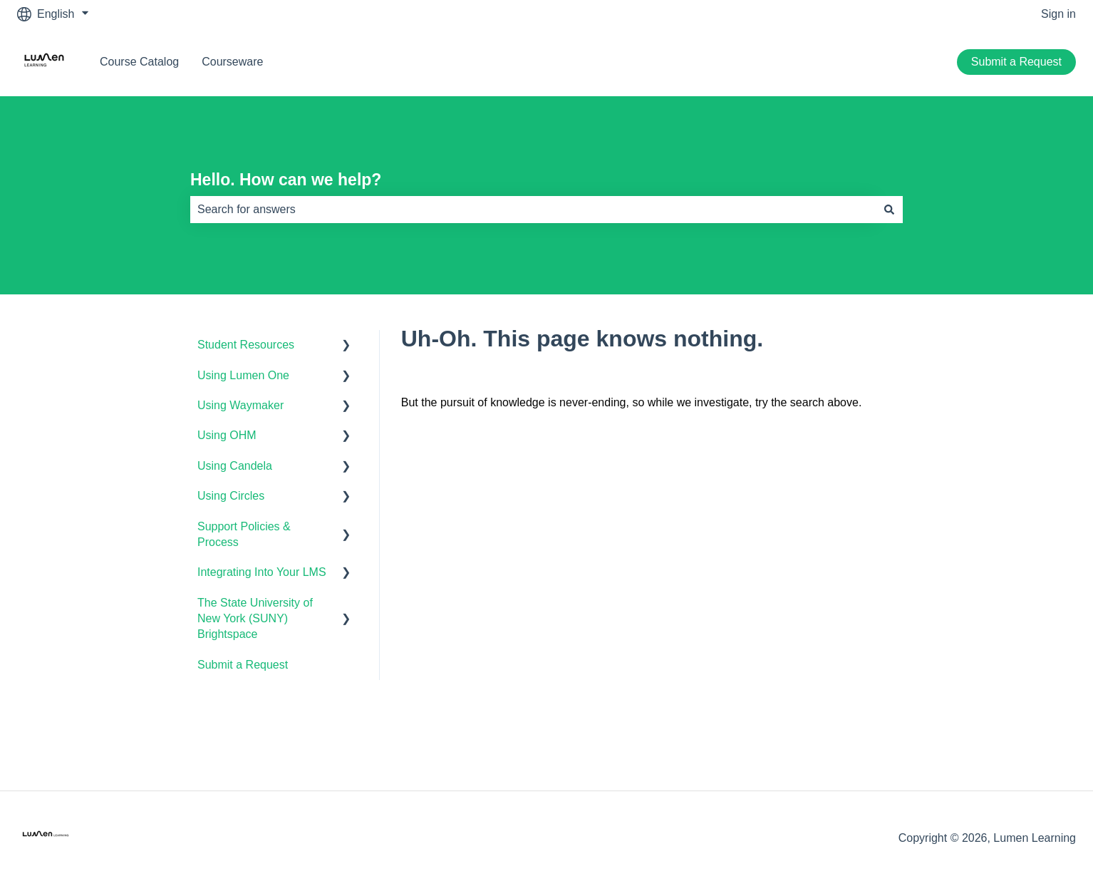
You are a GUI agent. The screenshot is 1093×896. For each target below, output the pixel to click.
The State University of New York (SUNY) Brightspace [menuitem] (255, 619)
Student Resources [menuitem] (245, 345)
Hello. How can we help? (285, 179)
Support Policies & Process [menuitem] (244, 534)
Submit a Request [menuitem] (242, 665)
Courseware (232, 62)
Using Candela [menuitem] (234, 466)
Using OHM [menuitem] (227, 435)
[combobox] (533, 209)
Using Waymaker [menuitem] (240, 405)
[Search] (889, 209)
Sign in (1058, 14)
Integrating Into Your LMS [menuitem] (261, 572)
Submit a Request (1016, 62)
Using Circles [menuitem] (230, 496)
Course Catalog (139, 62)
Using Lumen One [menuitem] (243, 375)
